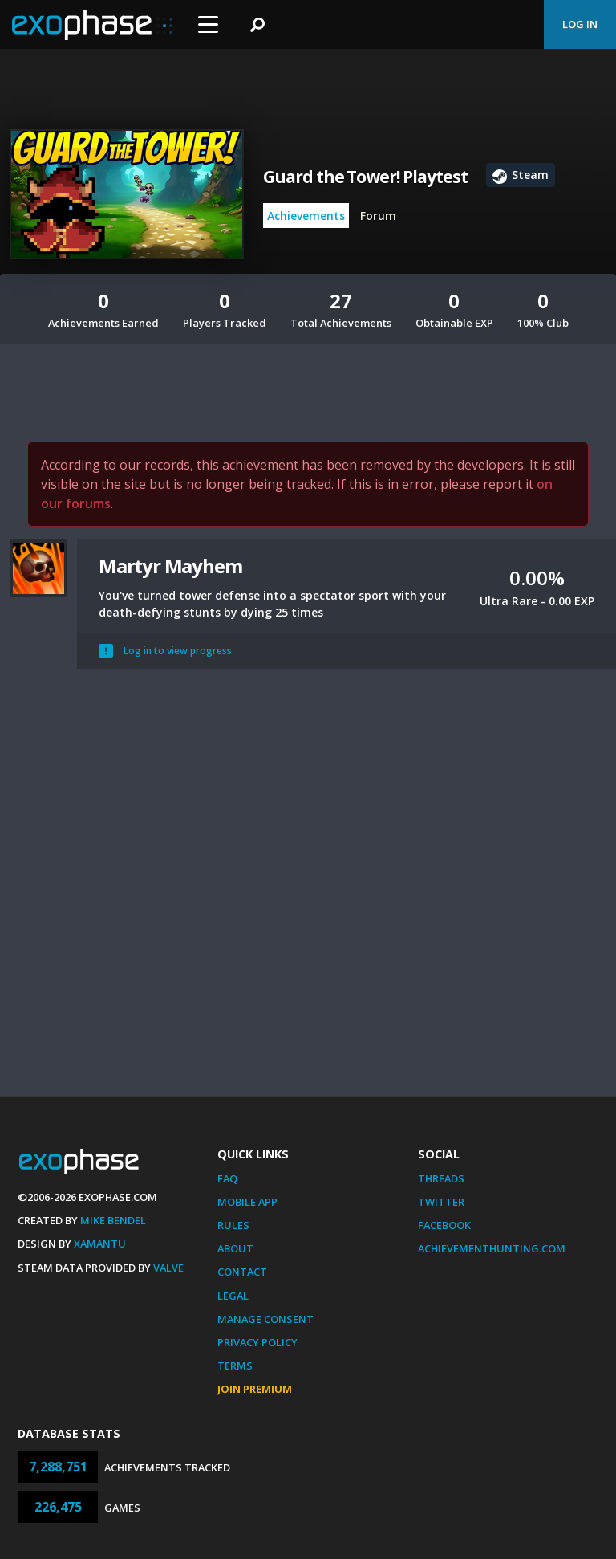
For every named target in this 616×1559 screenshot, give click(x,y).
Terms (235, 1365)
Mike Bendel (113, 1220)
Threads (441, 1178)
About (235, 1248)
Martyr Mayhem (170, 565)
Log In (580, 24)
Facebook (444, 1225)
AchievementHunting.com (491, 1248)
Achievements (306, 215)
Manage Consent (265, 1319)
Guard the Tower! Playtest (365, 176)
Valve (168, 1267)
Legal (233, 1295)
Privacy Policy (257, 1342)
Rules (233, 1225)
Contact (242, 1271)
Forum (378, 215)
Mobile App (247, 1202)
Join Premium (254, 1389)
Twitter (441, 1202)
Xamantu (100, 1243)
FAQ (227, 1178)
